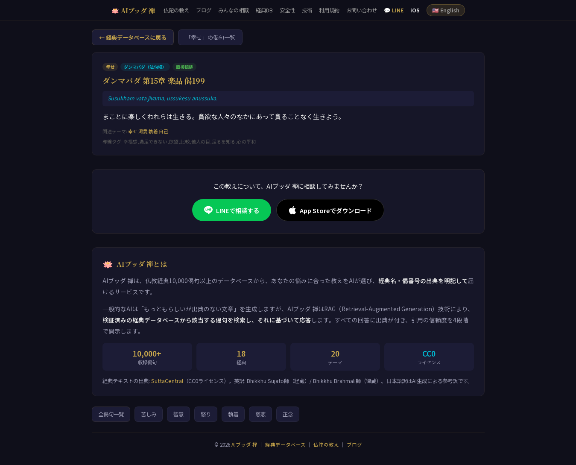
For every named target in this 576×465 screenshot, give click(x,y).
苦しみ (148, 414)
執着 (153, 131)
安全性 (287, 10)
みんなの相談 (233, 10)
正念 (288, 414)
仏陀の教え (176, 10)
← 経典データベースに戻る (133, 37)
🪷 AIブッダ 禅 (133, 10)
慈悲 (260, 414)
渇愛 (143, 131)
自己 (163, 131)
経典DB (264, 10)
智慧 (178, 414)
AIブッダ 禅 (244, 444)
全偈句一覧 (111, 414)
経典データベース (285, 444)
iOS (415, 10)
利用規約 (329, 10)
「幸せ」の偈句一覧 (210, 37)
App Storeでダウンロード (330, 210)
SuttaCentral (167, 381)
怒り (206, 414)
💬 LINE (393, 10)
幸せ (132, 131)
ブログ (203, 10)
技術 (307, 10)
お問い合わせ (361, 10)
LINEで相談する (231, 210)
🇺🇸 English (445, 10)
